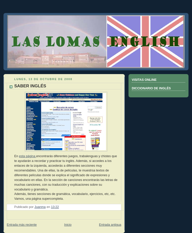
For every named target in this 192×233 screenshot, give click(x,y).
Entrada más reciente (22, 224)
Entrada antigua (110, 224)
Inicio (68, 224)
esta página (27, 156)
